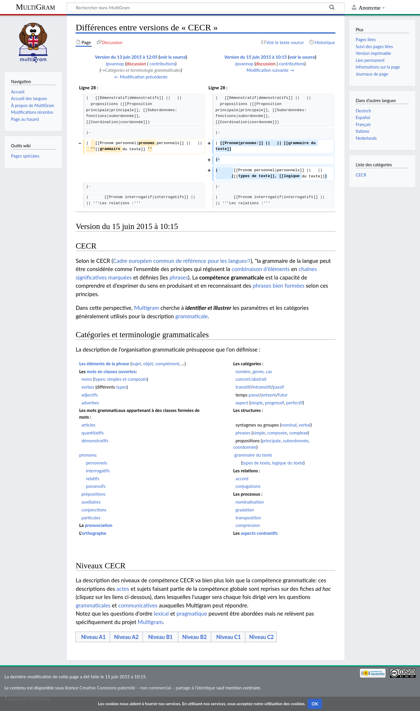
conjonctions (93, 509)
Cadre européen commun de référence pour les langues (180, 260)
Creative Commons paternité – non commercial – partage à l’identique (147, 687)
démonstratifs (94, 440)
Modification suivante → (270, 70)
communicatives (138, 605)
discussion (136, 63)
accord (241, 478)
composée (277, 432)
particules (90, 517)
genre (258, 371)
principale (271, 440)
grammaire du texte (253, 454)
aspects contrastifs (259, 533)
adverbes (90, 402)
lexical (161, 613)
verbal (305, 424)
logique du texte (287, 462)
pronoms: (88, 454)
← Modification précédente (141, 76)
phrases (178, 277)
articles (88, 424)
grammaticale (191, 316)
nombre (242, 371)
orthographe (94, 533)
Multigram (146, 307)
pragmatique (191, 613)
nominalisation (249, 501)
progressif (274, 402)
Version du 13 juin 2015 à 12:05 (126, 57)
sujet (136, 363)
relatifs (92, 478)
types (99, 379)
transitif (242, 386)
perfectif (294, 402)
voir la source (173, 57)
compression (247, 525)
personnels (96, 462)
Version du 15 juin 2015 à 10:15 (255, 57)
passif (278, 386)
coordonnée (244, 447)
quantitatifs (92, 432)
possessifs (96, 486)
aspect (241, 402)
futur (283, 394)
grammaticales (93, 605)
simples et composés (127, 379)
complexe (298, 432)
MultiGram (35, 6)
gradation (244, 509)
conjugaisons (247, 486)
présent (268, 394)
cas (269, 371)
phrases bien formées (278, 285)
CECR (361, 174)
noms (86, 379)
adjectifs (89, 394)
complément (167, 363)
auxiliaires (90, 501)
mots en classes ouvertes (111, 371)
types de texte (256, 462)
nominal (289, 424)
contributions (162, 63)
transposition (248, 517)
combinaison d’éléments (261, 268)
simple (256, 402)
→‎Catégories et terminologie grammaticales (141, 70)
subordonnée (296, 440)
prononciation (99, 525)
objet (148, 363)
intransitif (262, 386)
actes (122, 588)
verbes (87, 386)
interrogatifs (98, 470)
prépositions (93, 494)
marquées (120, 277)
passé (254, 394)
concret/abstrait (250, 379)
